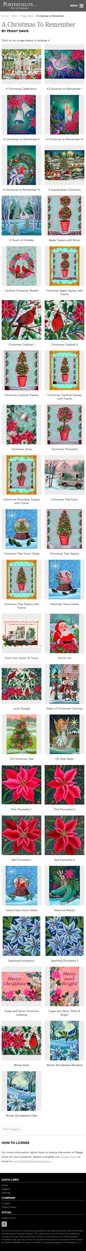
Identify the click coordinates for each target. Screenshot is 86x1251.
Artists (14, 16)
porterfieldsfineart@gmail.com (32, 1161)
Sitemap (6, 1192)
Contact (6, 1203)
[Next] (12, 1129)
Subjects (6, 1189)
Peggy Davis (27, 16)
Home (5, 16)
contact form (68, 1156)
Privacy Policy (9, 1207)
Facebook (4, 1224)
